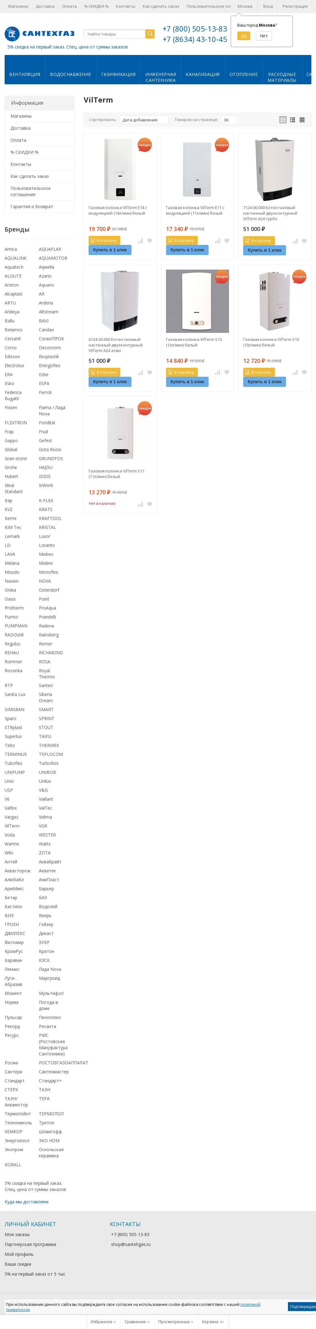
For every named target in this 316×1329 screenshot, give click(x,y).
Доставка (45, 6)
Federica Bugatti (13, 395)
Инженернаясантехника (160, 77)
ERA (9, 374)
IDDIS (45, 476)
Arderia (46, 303)
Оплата (69, 6)
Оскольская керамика (51, 1153)
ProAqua (47, 608)
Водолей (48, 906)
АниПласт (49, 880)
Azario (45, 276)
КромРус (14, 951)
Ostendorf (49, 590)
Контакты (125, 6)
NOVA (45, 581)
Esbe (43, 374)
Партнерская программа (30, 1244)
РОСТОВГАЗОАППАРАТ (63, 1063)
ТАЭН (44, 1089)
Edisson (12, 356)
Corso (11, 347)
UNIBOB (47, 772)
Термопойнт (18, 1114)
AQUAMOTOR (53, 258)
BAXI (43, 321)
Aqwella (46, 267)
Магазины (18, 6)
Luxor (44, 536)
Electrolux (14, 365)
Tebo (10, 745)
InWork (46, 485)
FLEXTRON (16, 423)
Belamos (14, 330)
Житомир (14, 942)
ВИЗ (9, 915)
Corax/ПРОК (51, 339)
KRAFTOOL (50, 518)
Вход (268, 6)
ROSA (44, 661)
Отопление (244, 74)
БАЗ (43, 897)
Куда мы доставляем (26, 1202)
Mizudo (12, 572)
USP (9, 790)
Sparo (10, 718)
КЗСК (44, 960)
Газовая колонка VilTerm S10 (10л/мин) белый (271, 342)
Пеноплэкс (50, 1017)
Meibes (46, 554)
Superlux (13, 736)
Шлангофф (50, 1131)
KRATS (45, 509)
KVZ (9, 509)
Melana (12, 563)
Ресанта (47, 1026)
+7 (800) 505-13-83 (195, 28)
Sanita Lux (15, 694)
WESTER (47, 835)
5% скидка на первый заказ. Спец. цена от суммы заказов (67, 47)
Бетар (11, 897)
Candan (46, 330)
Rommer (13, 661)
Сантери (13, 1072)
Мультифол (51, 993)
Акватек (47, 871)
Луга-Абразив (13, 981)
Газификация (118, 74)
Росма (11, 1063)
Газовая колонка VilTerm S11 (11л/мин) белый (116, 473)
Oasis (10, 599)
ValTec (45, 808)
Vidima (45, 817)
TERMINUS (16, 754)
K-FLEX (46, 500)
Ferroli (45, 392)
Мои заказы (17, 1234)
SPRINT (46, 718)
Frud (43, 431)
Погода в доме (48, 1005)
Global (11, 449)
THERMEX (49, 745)
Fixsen (11, 407)
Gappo (11, 440)
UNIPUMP (15, 772)
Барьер (46, 888)
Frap (9, 431)
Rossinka (14, 670)
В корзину (103, 240)
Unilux (45, 781)
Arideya (12, 312)
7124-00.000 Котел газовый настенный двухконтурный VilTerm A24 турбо (270, 213)
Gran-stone (16, 458)
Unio (9, 781)
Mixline (46, 563)
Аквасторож (18, 871)
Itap (8, 500)
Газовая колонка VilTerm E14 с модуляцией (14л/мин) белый (118, 210)
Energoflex (49, 365)
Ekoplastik (49, 356)
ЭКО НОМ (49, 1140)
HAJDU (45, 467)
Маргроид (49, 978)
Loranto (47, 545)
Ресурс (12, 1035)
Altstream (48, 312)
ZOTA (45, 853)
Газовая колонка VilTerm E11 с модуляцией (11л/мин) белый (195, 210)
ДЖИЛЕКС (15, 933)
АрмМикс (14, 888)
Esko (9, 383)
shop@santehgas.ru (131, 1244)
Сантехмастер (54, 1072)
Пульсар (13, 1017)
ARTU (10, 303)
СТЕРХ (11, 1089)
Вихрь (45, 915)
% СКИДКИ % (96, 6)
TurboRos (49, 763)
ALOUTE (13, 276)
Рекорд (12, 1026)
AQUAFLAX (50, 249)
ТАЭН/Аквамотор (16, 1102)
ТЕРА (44, 1098)
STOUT (46, 727)
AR (41, 294)
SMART (46, 709)
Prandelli (47, 617)
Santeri (46, 685)
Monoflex (48, 572)
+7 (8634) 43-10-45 (195, 39)
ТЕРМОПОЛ (51, 1114)
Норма (12, 1002)
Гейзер (46, 924)
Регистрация (295, 6)
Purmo (11, 617)
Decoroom (50, 347)
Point (44, 599)
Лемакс (12, 969)
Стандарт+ (50, 1081)
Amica (11, 249)
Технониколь (18, 1123)
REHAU (12, 653)
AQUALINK (16, 258)
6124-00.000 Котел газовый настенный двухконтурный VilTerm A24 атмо (116, 345)
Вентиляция (24, 74)
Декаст (46, 933)
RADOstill (14, 635)
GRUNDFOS (51, 458)
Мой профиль (19, 1254)
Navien (12, 581)
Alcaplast (14, 294)
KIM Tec (13, 527)
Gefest (45, 440)
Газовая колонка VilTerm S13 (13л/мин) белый (194, 342)
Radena (46, 626)
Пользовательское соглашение (218, 6)
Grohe (11, 467)
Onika (10, 590)
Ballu (10, 321)
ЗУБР (44, 942)
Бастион (13, 906)
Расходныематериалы (282, 77)
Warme (12, 844)
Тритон (46, 1123)
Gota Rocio (50, 449)
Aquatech (14, 267)
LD (7, 545)
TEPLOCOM (51, 754)
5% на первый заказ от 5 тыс (35, 1274)
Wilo (9, 853)
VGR (43, 826)
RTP (9, 685)
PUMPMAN (16, 626)
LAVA (10, 554)
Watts (45, 844)
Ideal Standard (14, 488)
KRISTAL (47, 527)
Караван (13, 960)
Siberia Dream (46, 697)
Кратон (46, 951)
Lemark (12, 536)
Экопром (14, 1149)
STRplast (13, 727)
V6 (7, 799)
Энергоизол (17, 1140)
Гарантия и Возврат (31, 206)
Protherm (14, 608)
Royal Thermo (47, 674)
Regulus (12, 644)
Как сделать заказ (161, 6)
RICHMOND (51, 653)
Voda (10, 835)
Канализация (203, 74)
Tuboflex (13, 763)
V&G (43, 790)
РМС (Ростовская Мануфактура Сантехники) (53, 1044)
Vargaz (11, 817)
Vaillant (46, 799)
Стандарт (15, 1081)
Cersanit (13, 339)
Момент (13, 993)
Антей (11, 862)
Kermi (10, 518)
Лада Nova (50, 969)
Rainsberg (49, 635)
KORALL (13, 1165)
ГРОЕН (12, 924)
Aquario (46, 285)
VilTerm (12, 826)
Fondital (47, 423)
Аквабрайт (50, 862)
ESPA (44, 383)
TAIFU (45, 736)
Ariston (12, 285)
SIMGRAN (14, 709)
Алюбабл (14, 880)
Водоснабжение (70, 74)
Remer (45, 644)
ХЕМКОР (14, 1131)
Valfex (11, 808)
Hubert (11, 476)
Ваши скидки (18, 1264)
